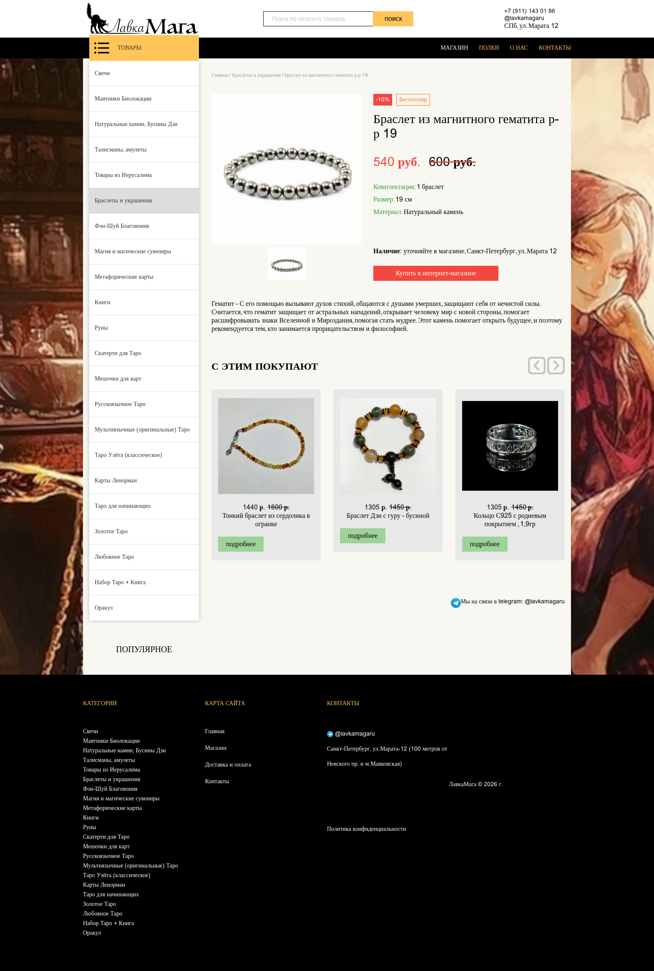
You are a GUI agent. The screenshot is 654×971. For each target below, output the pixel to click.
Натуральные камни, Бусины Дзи (136, 124)
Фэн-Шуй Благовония (122, 226)
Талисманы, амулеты (120, 149)
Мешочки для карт (118, 378)
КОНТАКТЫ (555, 47)
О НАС (519, 47)
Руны (101, 327)
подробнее (241, 544)
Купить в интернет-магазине (436, 273)
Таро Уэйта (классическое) (128, 455)
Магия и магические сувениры (133, 251)
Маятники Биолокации (123, 98)
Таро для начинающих (123, 505)
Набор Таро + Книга (120, 582)
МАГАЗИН (454, 47)
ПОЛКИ (489, 47)
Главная (219, 75)
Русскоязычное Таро (120, 404)
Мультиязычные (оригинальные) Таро (142, 429)
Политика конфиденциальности (366, 828)
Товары (117, 47)
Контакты (217, 781)
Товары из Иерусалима (123, 175)
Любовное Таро (114, 556)
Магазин (215, 748)
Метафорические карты (124, 276)
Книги (103, 302)
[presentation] (537, 365)
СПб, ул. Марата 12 (531, 26)
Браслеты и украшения (123, 200)
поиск (393, 18)
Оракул (104, 607)
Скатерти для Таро (118, 353)
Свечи (102, 73)
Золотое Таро (111, 531)
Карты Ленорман (116, 480)
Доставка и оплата (228, 764)
